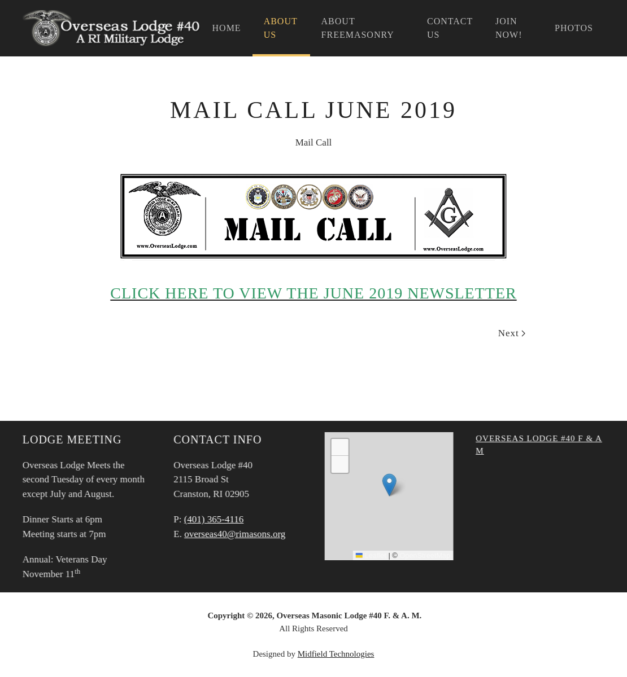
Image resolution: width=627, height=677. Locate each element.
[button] (388, 484)
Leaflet (369, 555)
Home (226, 28)
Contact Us (450, 27)
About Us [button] (281, 27)
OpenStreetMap (423, 555)
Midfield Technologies (336, 653)
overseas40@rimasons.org (233, 534)
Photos (574, 28)
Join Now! (508, 27)
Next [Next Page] (511, 333)
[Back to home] (112, 28)
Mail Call (313, 142)
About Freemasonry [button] (357, 27)
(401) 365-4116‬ (213, 519)
